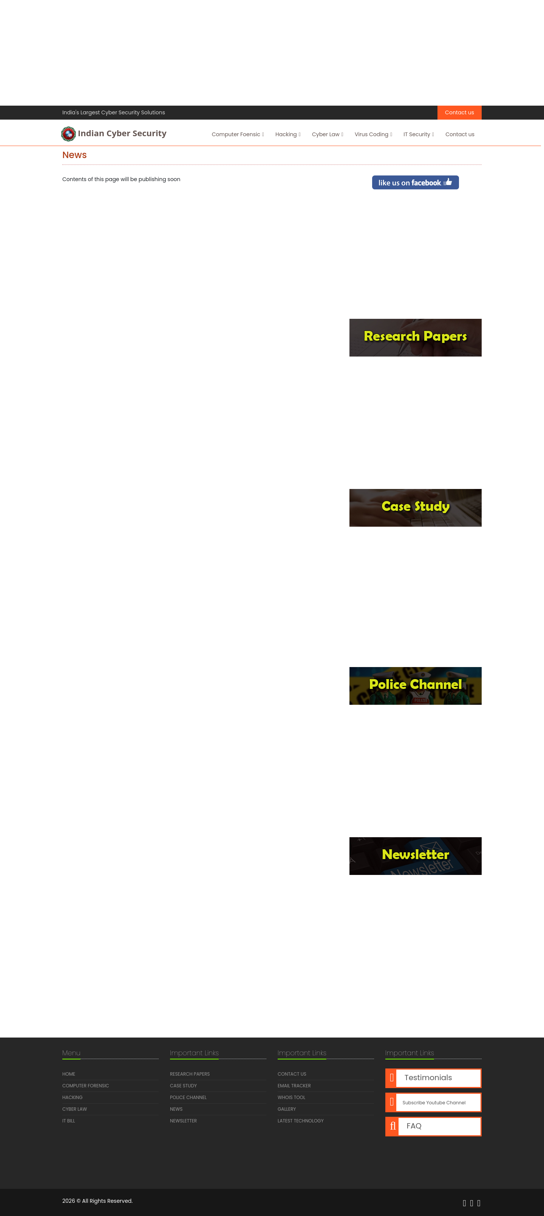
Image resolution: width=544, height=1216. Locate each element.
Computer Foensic (237, 134)
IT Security (418, 134)
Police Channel (188, 1097)
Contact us (459, 112)
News (176, 1109)
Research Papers (190, 1074)
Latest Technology (301, 1121)
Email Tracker (294, 1085)
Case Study (183, 1085)
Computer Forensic (85, 1085)
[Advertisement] (226, 53)
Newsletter (183, 1121)
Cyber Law (327, 134)
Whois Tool (291, 1097)
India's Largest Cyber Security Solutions (113, 112)
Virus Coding (373, 134)
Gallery (287, 1109)
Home (68, 1074)
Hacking (287, 134)
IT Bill (68, 1121)
